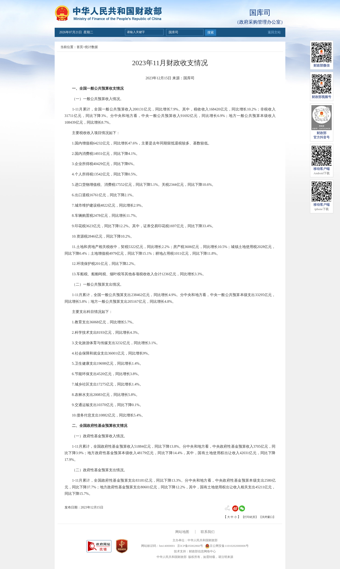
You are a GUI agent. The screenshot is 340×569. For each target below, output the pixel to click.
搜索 (210, 32)
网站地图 (182, 532)
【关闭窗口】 (267, 517)
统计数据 (91, 47)
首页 (80, 47)
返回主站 (274, 32)
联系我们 (208, 532)
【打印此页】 (250, 517)
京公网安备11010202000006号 (227, 546)
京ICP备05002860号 (189, 546)
